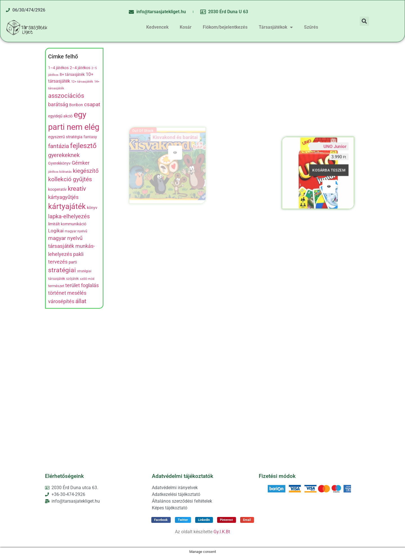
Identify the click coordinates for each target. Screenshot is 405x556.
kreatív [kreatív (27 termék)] (77, 188)
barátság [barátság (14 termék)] (58, 104)
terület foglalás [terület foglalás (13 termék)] (82, 285)
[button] (364, 21)
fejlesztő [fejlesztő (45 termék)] (83, 145)
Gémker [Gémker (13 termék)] (80, 163)
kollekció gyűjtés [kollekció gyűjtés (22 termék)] (70, 179)
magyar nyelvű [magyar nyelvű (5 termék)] (76, 231)
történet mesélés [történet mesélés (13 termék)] (67, 293)
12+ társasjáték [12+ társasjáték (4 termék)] (82, 81)
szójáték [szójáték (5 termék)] (72, 279)
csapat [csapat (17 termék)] (92, 104)
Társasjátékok (276, 27)
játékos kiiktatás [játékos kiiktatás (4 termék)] (60, 172)
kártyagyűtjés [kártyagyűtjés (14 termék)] (63, 197)
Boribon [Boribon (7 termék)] (76, 105)
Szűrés (311, 27)
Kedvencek (157, 27)
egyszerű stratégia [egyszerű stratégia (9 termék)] (65, 136)
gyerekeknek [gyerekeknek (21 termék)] (64, 155)
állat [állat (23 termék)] (80, 301)
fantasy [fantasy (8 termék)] (90, 137)
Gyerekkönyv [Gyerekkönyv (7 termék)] (59, 163)
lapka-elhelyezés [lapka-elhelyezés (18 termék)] (69, 216)
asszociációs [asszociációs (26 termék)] (66, 95)
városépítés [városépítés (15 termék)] (61, 301)
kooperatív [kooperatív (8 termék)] (57, 189)
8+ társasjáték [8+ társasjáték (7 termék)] (72, 74)
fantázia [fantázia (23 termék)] (58, 145)
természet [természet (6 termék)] (56, 286)
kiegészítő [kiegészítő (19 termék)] (85, 171)
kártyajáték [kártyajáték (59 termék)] (67, 206)
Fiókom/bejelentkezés (225, 27)
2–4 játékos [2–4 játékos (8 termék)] (80, 67)
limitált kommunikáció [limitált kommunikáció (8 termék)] (67, 224)
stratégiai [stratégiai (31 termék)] (62, 270)
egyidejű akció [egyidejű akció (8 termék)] (60, 116)
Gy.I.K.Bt (221, 531)
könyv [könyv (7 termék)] (92, 207)
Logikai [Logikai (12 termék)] (56, 230)
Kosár (186, 27)
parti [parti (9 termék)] (73, 262)
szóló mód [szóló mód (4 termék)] (87, 279)
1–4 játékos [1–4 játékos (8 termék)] (58, 67)
